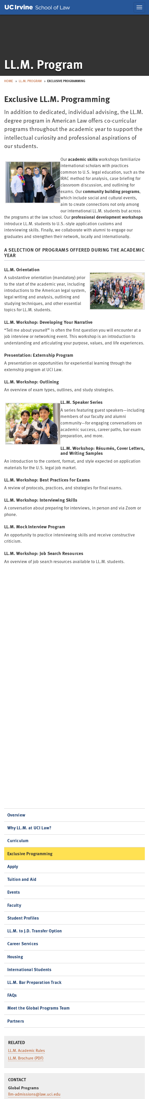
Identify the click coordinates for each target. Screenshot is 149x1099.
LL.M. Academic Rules (26, 1050)
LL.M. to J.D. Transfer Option (34, 930)
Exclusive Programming (30, 853)
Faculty (14, 905)
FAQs (12, 995)
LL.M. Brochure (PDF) (26, 1058)
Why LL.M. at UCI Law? (29, 827)
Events (13, 892)
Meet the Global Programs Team (38, 1008)
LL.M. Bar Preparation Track (34, 982)
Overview (16, 815)
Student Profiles (23, 918)
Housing (15, 956)
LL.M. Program (30, 80)
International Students (29, 969)
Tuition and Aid (21, 879)
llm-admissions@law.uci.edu (34, 1094)
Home (8, 80)
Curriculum (18, 840)
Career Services (22, 943)
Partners (15, 1021)
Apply (12, 866)
